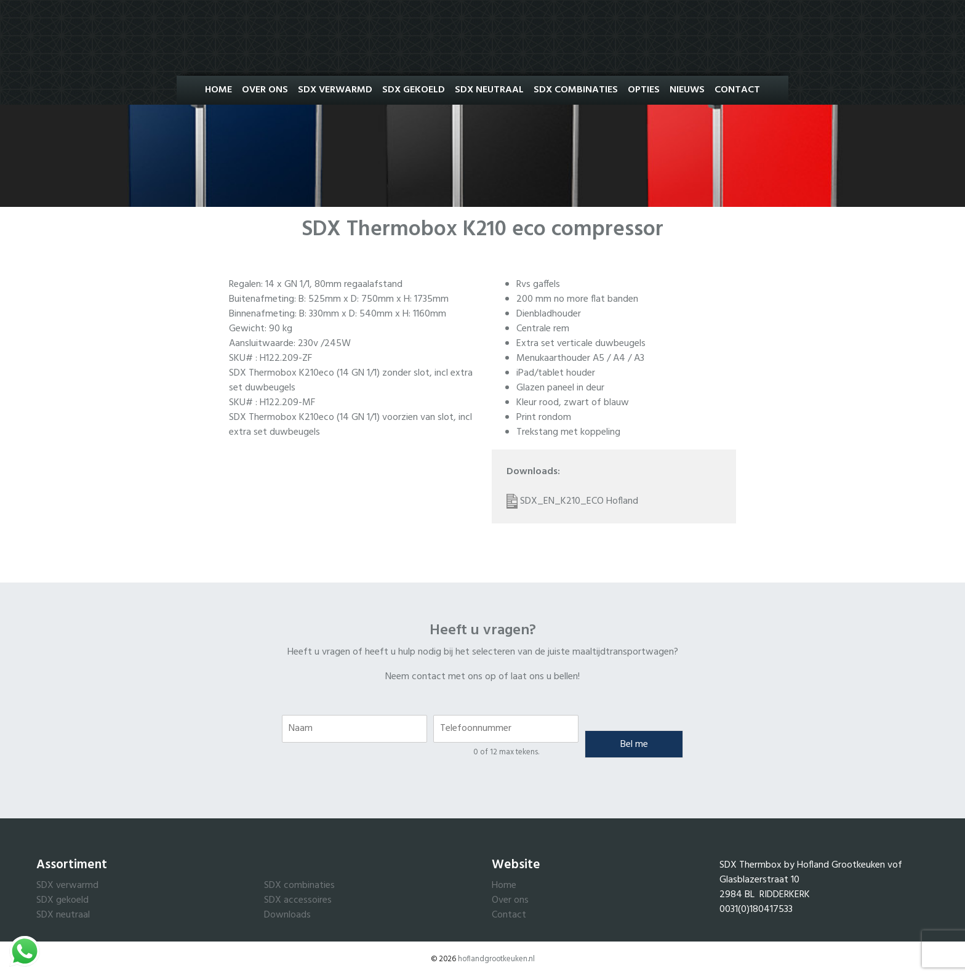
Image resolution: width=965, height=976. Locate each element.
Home (218, 90)
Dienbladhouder (548, 314)
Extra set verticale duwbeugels (581, 344)
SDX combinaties (299, 885)
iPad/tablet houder (555, 373)
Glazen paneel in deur (560, 388)
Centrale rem (542, 329)
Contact (737, 90)
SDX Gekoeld (413, 90)
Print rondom (543, 417)
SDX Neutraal (489, 90)
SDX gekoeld (62, 900)
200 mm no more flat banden (577, 299)
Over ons (265, 90)
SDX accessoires (298, 900)
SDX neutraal (63, 915)
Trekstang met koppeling (568, 432)
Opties (644, 90)
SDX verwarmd (67, 885)
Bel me (634, 744)
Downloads (287, 915)
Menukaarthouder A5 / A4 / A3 (580, 358)
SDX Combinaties (576, 90)
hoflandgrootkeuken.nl (496, 959)
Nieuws (687, 90)
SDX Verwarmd (335, 90)
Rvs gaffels (538, 284)
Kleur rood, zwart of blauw (572, 403)
